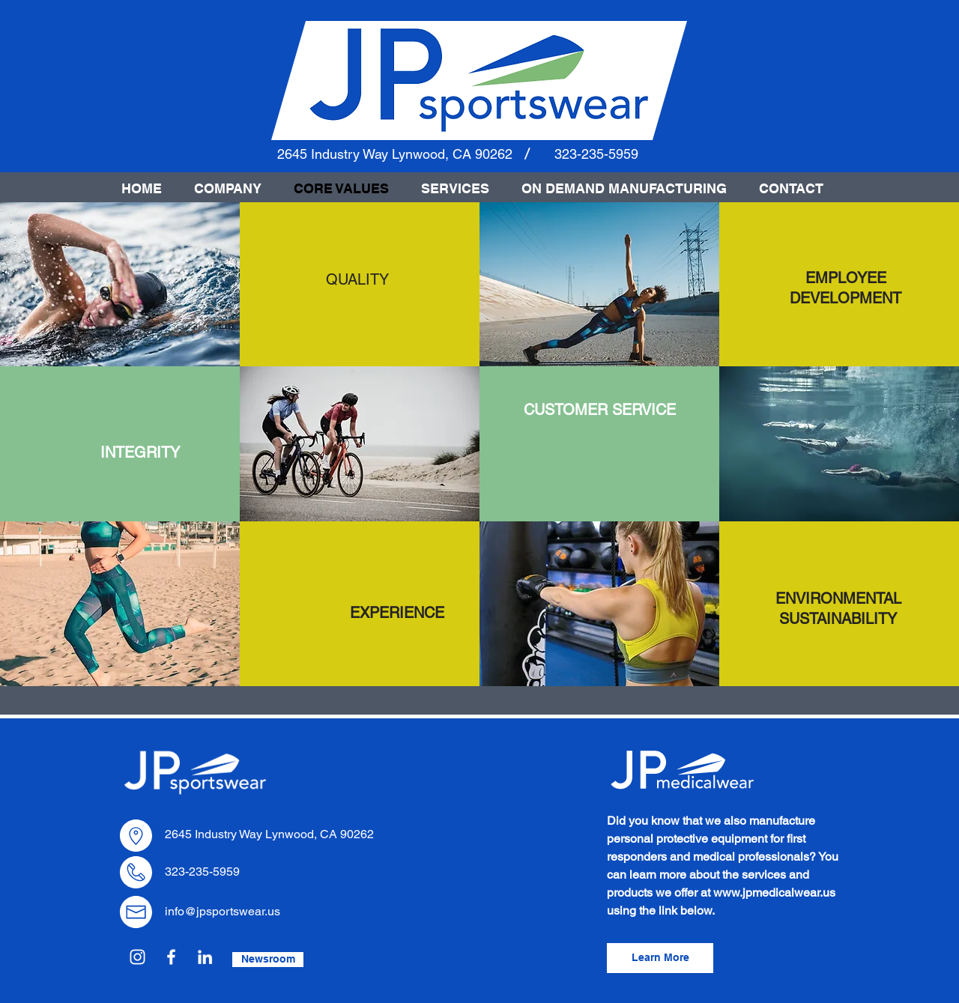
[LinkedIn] (205, 957)
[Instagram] (137, 957)
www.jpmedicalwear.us (774, 892)
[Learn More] (660, 958)
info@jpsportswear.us (222, 911)
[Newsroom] (267, 959)
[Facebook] (171, 957)
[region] (357, 279)
